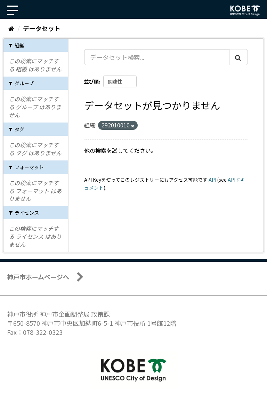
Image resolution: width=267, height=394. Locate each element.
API (212, 179)
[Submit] (238, 57)
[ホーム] (11, 28)
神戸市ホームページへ (38, 276)
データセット (41, 28)
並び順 (91, 81)
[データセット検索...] (156, 57)
